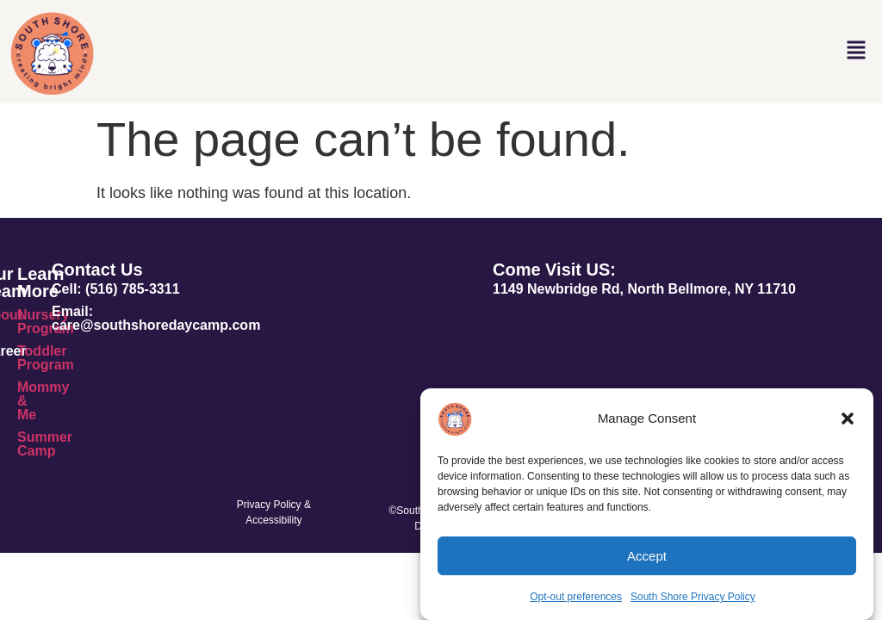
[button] (847, 418)
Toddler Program (45, 358)
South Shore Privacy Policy (692, 597)
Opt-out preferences (576, 597)
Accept (647, 556)
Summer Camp (44, 444)
